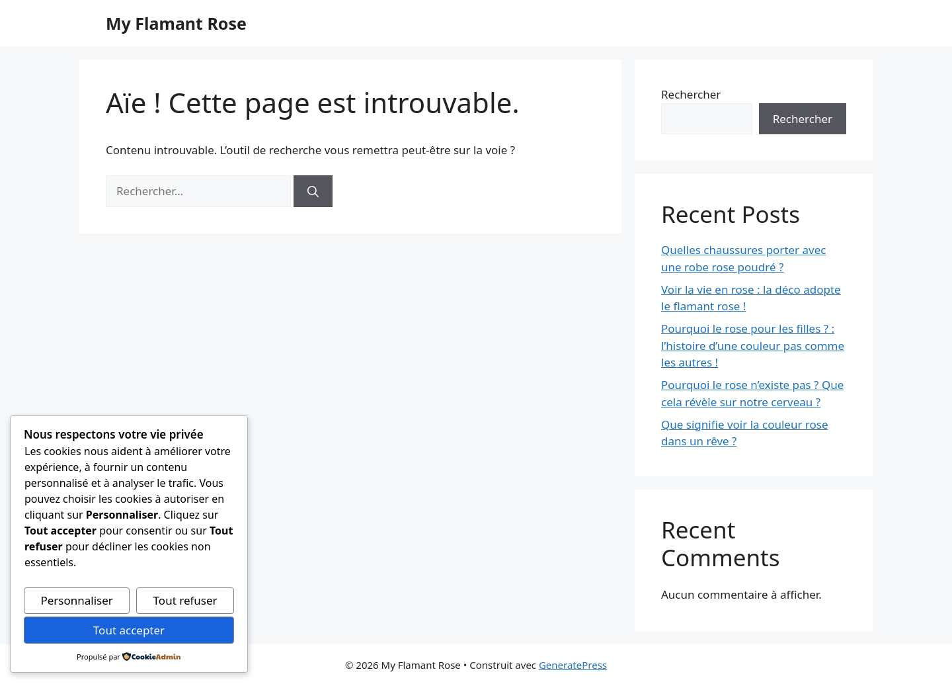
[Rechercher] (313, 191)
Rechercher (691, 94)
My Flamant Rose (176, 23)
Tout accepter (129, 630)
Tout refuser (185, 600)
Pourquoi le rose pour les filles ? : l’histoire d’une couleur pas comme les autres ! (752, 345)
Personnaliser (76, 600)
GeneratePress (573, 664)
